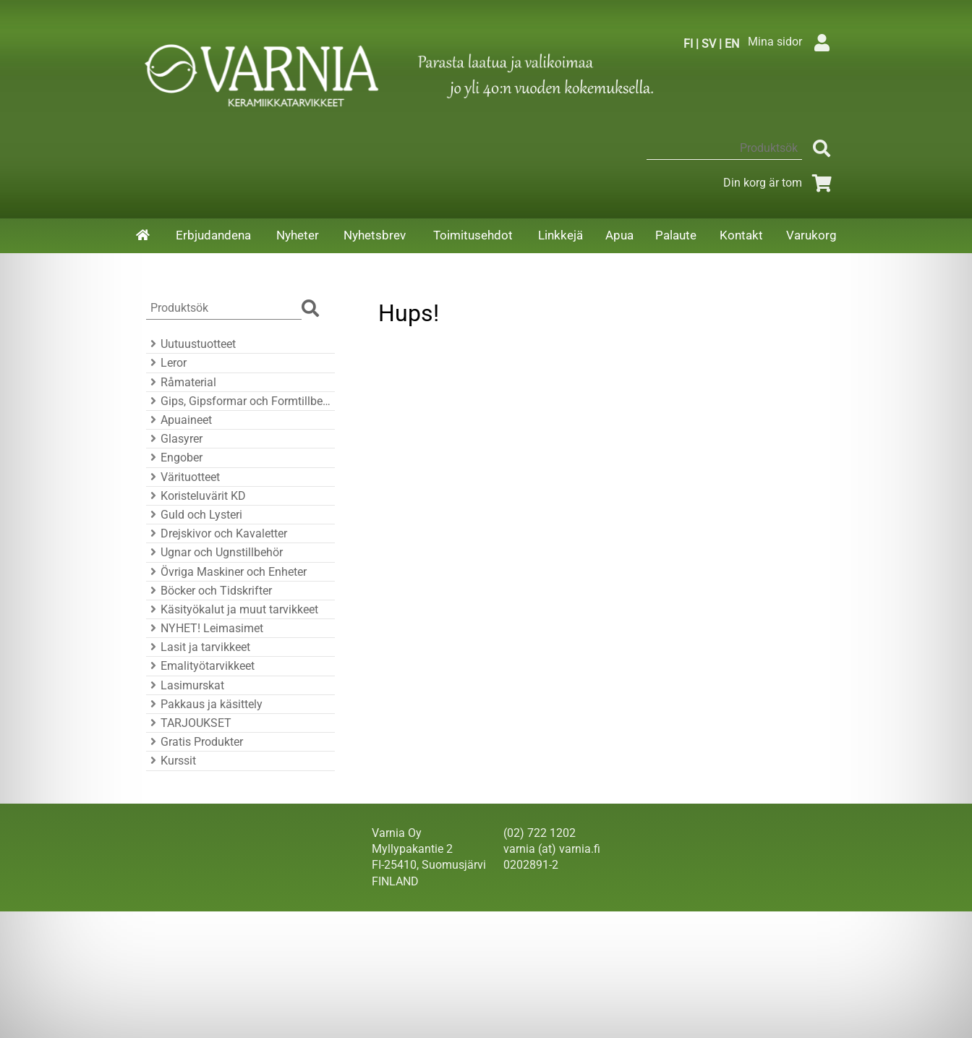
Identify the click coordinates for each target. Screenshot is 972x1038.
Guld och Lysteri (194, 515)
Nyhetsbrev (375, 235)
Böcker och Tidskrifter (209, 590)
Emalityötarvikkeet (200, 666)
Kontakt (741, 235)
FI (688, 44)
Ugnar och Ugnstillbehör (214, 552)
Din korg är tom (780, 183)
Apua (619, 235)
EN (732, 44)
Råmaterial (181, 382)
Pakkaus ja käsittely (204, 704)
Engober (174, 457)
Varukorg (811, 235)
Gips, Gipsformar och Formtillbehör (238, 401)
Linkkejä (560, 235)
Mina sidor (792, 41)
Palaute (675, 235)
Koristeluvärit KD (196, 496)
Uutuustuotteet (191, 344)
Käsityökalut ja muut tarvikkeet (232, 609)
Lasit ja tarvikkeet (198, 647)
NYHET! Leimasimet (204, 628)
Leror (166, 363)
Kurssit (171, 760)
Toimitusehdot (473, 235)
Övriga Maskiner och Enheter (226, 572)
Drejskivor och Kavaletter (216, 533)
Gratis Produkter (194, 742)
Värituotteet (183, 477)
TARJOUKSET (188, 723)
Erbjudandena (213, 235)
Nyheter (297, 235)
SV (709, 44)
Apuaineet (179, 420)
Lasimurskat (185, 685)
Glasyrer (174, 439)
